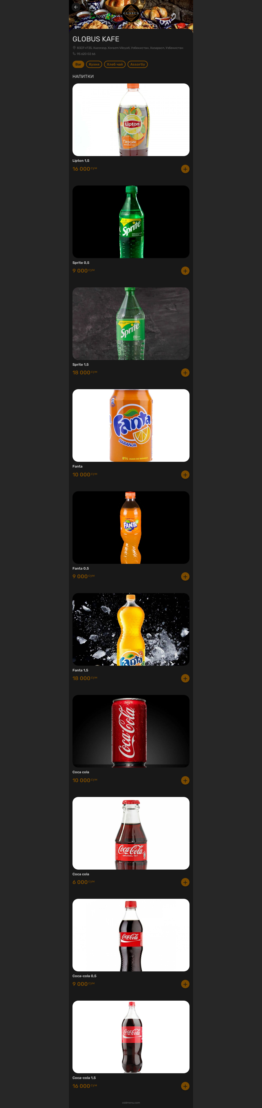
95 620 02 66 (86, 54)
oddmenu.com (131, 1102)
